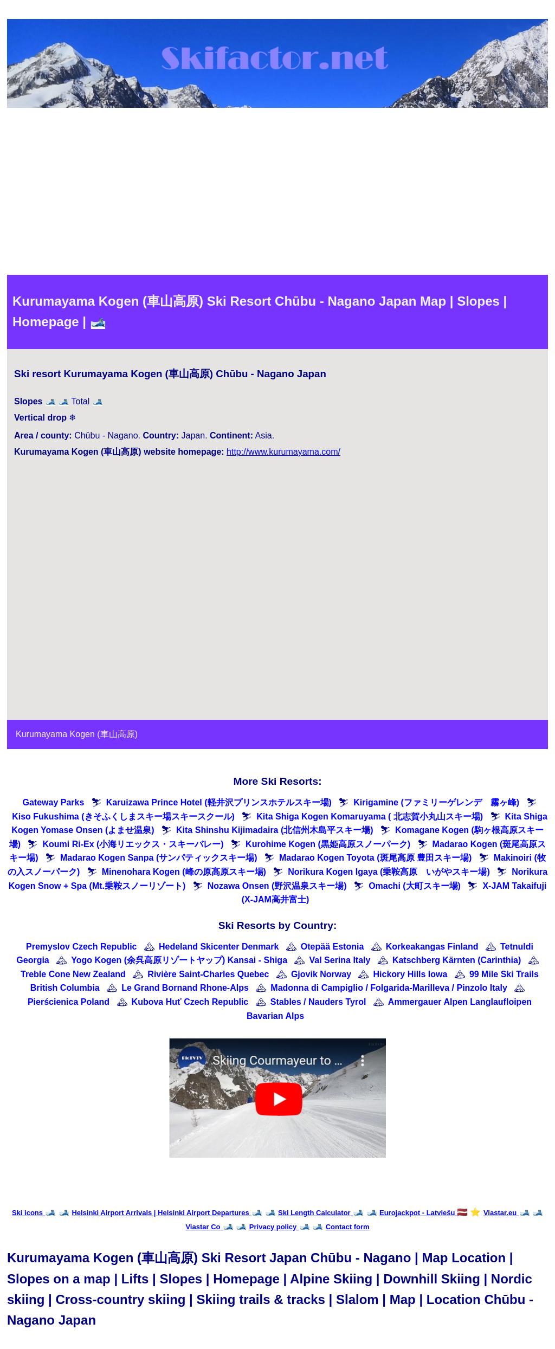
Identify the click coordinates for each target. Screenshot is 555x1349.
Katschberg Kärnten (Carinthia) (456, 960)
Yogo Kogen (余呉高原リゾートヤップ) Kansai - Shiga (179, 960)
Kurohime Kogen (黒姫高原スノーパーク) (328, 844)
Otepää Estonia (332, 946)
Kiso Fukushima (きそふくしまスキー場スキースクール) (123, 816)
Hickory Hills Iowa (410, 974)
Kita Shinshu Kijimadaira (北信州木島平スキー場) (274, 830)
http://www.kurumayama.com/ (283, 451)
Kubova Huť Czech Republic (190, 1001)
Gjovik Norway (321, 974)
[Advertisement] (277, 193)
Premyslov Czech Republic (81, 946)
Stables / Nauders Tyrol (318, 1001)
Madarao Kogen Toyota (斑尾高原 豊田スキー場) (375, 857)
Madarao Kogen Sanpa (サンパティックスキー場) (158, 857)
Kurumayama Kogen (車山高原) (77, 734)
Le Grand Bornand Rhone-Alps (185, 987)
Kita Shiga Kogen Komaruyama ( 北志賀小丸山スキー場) (369, 816)
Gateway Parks (53, 802)
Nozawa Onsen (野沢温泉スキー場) (277, 885)
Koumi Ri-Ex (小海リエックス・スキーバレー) (132, 844)
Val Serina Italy (339, 960)
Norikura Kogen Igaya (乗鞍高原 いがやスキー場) (388, 871)
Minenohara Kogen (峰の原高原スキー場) (184, 871)
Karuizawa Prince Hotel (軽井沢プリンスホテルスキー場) (219, 802)
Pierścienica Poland (68, 1001)
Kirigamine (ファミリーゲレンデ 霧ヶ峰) (436, 802)
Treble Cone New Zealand (73, 974)
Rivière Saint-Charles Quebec (208, 974)
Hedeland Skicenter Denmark (219, 946)
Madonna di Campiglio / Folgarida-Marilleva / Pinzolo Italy (388, 987)
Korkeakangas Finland (432, 946)
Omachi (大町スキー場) (415, 885)
